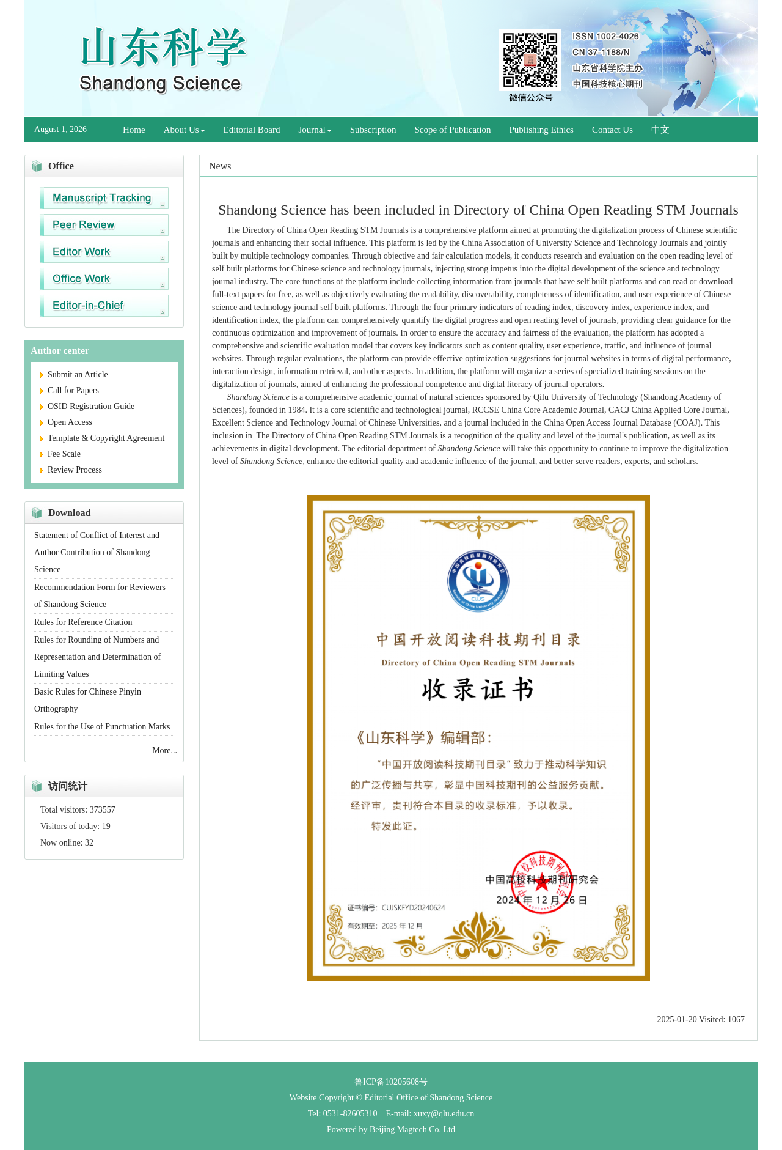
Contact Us (612, 130)
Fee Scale (60, 454)
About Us (184, 130)
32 (89, 842)
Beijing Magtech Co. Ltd (412, 1129)
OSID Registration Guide (87, 406)
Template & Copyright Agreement (102, 438)
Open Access (66, 422)
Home (134, 130)
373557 (102, 809)
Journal (315, 130)
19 (106, 826)
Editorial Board (252, 130)
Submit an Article (74, 374)
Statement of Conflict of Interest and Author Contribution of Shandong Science (96, 552)
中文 (660, 130)
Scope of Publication (453, 130)
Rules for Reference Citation (83, 622)
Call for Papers (69, 390)
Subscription (373, 130)
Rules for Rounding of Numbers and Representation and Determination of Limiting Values (97, 657)
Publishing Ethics (542, 130)
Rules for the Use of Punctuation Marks (102, 726)
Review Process (71, 469)
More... (164, 750)
